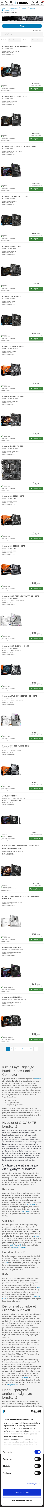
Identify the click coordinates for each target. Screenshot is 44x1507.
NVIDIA (12, 1245)
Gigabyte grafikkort (19, 1247)
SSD (6, 1263)
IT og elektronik (13, 8)
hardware (25, 1378)
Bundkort (32, 8)
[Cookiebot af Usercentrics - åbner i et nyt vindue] (31, 1411)
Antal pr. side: (26, 40)
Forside (3, 8)
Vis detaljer (32, 1484)
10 (31, 1049)
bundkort (37, 1079)
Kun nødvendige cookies (22, 1500)
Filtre (22, 26)
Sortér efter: (4, 40)
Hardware (23, 8)
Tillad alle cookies (22, 1492)
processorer (31, 1204)
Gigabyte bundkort (10, 10)
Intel (22, 1211)
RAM (38, 1287)
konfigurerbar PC (13, 1385)
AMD (28, 1211)
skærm (36, 1236)
